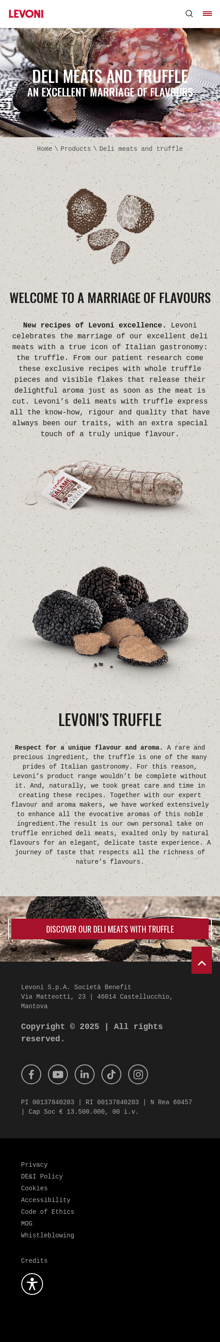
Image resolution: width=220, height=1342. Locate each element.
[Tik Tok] (111, 1074)
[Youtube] (58, 1074)
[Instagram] (138, 1074)
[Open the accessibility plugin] (32, 1284)
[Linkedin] (85, 1074)
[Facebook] (31, 1074)
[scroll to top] (201, 960)
